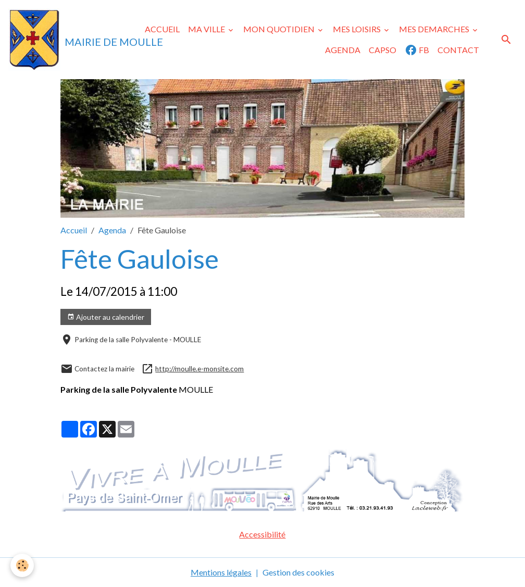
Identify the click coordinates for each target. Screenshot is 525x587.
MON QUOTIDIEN (279, 29)
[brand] (64, 39)
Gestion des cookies (298, 572)
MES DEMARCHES (435, 29)
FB (417, 50)
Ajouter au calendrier (105, 317)
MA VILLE (207, 29)
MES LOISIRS (357, 29)
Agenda (112, 230)
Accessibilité (262, 534)
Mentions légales (221, 572)
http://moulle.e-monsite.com (199, 369)
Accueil (73, 230)
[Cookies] (22, 565)
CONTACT (458, 50)
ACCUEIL (162, 29)
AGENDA (342, 50)
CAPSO (382, 50)
